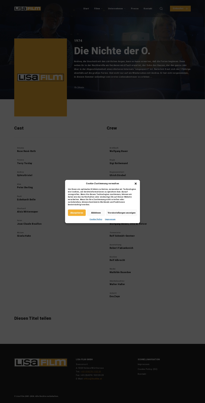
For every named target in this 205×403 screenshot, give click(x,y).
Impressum (110, 219)
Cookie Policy (96, 219)
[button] (135, 183)
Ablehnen (96, 212)
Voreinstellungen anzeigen (122, 212)
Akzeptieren (76, 212)
